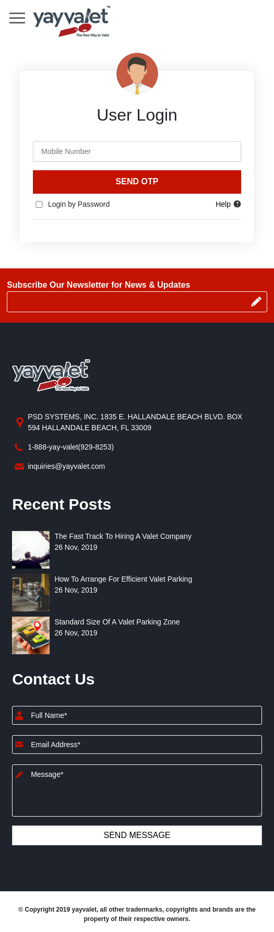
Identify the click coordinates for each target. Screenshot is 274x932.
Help (228, 204)
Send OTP (137, 181)
